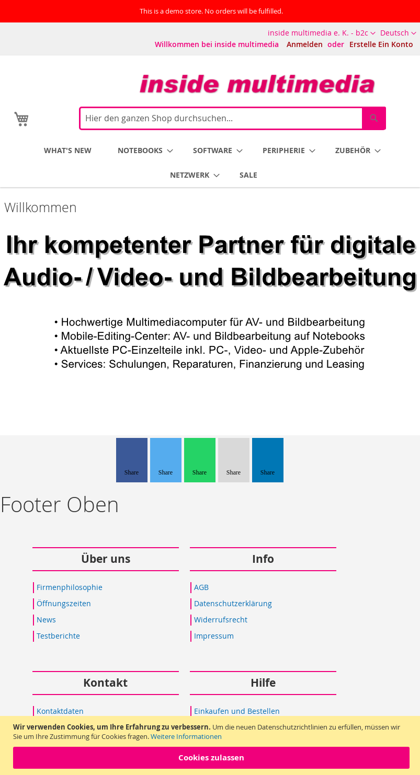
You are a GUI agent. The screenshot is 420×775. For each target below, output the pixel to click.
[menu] (211, 162)
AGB (201, 587)
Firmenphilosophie (70, 587)
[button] (398, 33)
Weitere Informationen (186, 736)
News (46, 619)
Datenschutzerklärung (233, 603)
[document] (211, 745)
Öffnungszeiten (64, 603)
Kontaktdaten (60, 711)
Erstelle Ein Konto (381, 44)
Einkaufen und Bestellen (237, 711)
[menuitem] (68, 150)
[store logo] (257, 84)
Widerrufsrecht (220, 619)
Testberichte (58, 636)
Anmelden (305, 44)
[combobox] (232, 118)
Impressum (214, 636)
